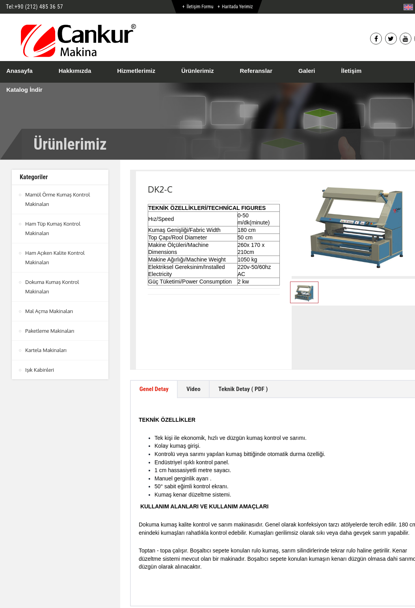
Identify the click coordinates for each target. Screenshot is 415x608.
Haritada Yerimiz (237, 6)
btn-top (217, 572)
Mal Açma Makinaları (49, 309)
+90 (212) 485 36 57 (39, 7)
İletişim (351, 70)
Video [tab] (196, 334)
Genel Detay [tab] (155, 334)
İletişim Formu (199, 6)
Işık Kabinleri (39, 367)
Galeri (306, 70)
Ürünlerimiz (197, 70)
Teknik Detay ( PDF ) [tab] (248, 334)
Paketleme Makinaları (49, 329)
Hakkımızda (75, 70)
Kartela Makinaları (46, 348)
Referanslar (256, 70)
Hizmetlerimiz (136, 70)
